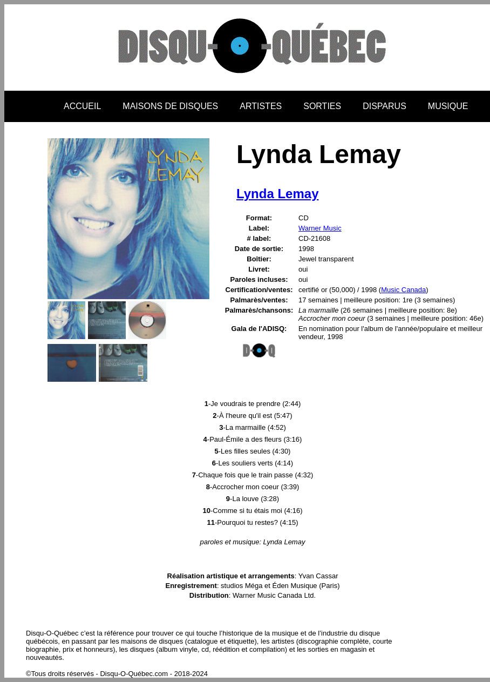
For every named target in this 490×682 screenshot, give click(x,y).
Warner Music (320, 228)
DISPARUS (384, 106)
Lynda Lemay (277, 193)
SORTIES (322, 106)
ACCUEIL (82, 106)
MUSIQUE (448, 106)
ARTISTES (261, 106)
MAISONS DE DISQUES (170, 106)
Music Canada (403, 290)
